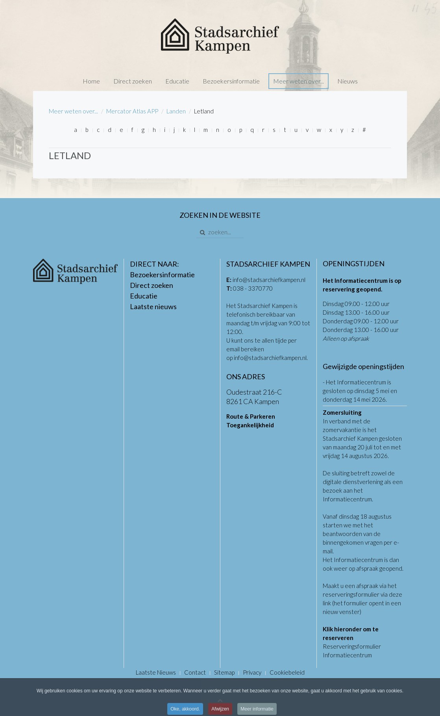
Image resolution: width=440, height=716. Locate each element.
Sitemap (224, 672)
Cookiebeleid (287, 672)
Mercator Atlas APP (132, 111)
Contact (195, 672)
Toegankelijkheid (250, 424)
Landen (176, 111)
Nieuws (347, 81)
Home (91, 81)
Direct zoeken (132, 81)
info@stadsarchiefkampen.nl (269, 279)
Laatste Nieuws (156, 672)
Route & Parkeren (250, 416)
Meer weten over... (298, 81)
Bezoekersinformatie (231, 81)
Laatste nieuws (153, 306)
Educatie (177, 81)
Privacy (252, 672)
